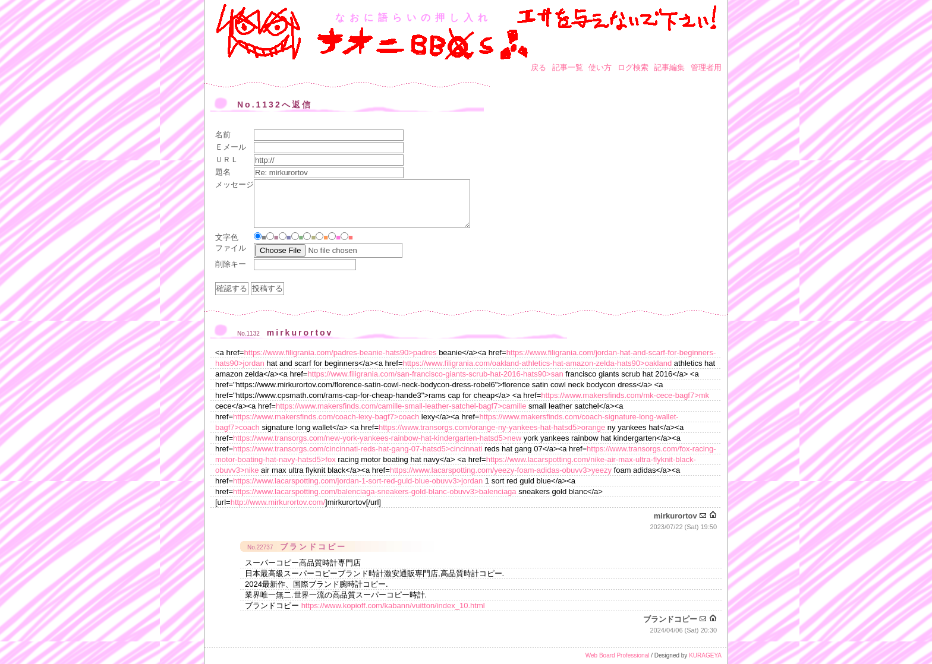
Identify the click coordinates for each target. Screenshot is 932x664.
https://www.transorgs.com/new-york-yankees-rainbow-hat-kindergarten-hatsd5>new (377, 438)
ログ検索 (633, 67)
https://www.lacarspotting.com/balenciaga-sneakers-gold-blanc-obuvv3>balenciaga (375, 491)
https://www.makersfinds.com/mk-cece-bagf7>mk (625, 395)
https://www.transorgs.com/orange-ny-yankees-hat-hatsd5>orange (492, 427)
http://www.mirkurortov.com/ (278, 502)
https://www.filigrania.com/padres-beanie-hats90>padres (340, 352)
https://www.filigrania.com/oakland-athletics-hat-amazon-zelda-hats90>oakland (537, 363)
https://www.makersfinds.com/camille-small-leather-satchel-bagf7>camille (401, 405)
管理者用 (706, 67)
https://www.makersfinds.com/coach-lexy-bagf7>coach (326, 416)
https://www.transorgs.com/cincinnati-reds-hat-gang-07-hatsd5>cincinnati (357, 448)
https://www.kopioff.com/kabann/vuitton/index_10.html (393, 605)
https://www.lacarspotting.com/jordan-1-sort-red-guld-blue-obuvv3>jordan (358, 480)
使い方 (600, 67)
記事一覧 (567, 67)
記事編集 (669, 67)
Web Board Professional (617, 655)
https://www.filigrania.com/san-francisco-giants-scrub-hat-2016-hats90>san (435, 373)
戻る (538, 67)
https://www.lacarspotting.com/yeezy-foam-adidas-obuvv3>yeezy (501, 470)
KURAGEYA (705, 655)
